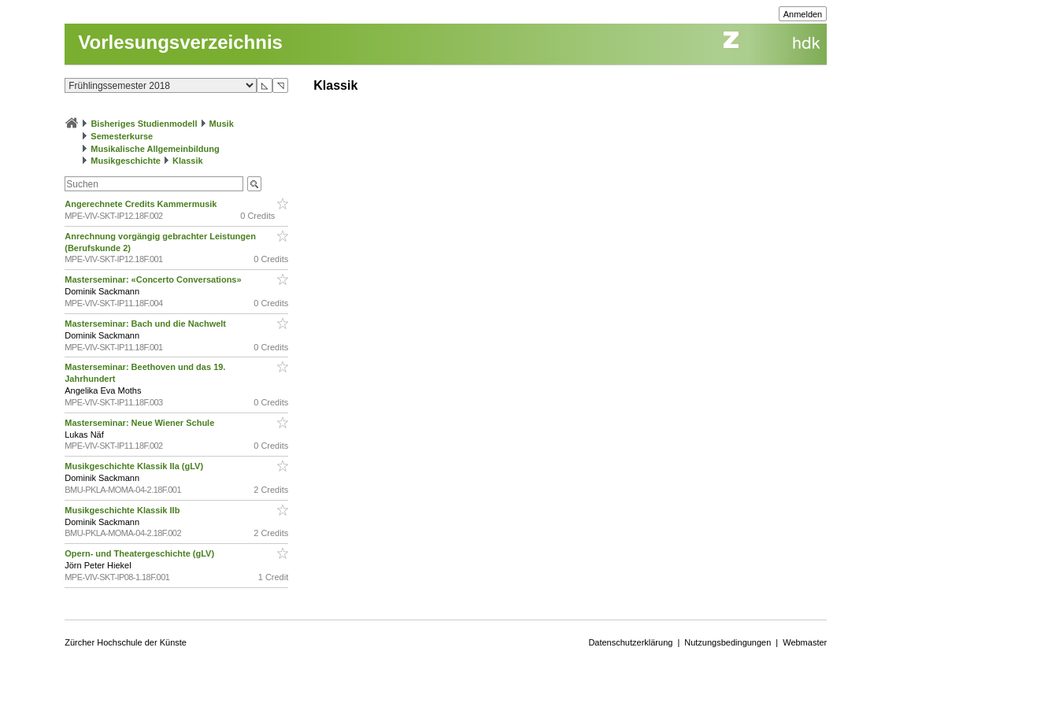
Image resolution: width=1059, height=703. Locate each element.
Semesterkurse (122, 136)
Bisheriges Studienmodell (144, 123)
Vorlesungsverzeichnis (180, 42)
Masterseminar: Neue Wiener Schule (141, 422)
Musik (221, 123)
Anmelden (803, 14)
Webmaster (805, 642)
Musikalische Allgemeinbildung (155, 149)
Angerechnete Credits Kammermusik (142, 204)
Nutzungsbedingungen (727, 642)
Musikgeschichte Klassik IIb (123, 510)
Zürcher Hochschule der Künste (126, 642)
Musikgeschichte (126, 160)
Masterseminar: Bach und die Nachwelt (146, 323)
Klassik (187, 160)
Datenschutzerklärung (630, 642)
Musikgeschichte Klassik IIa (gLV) (135, 466)
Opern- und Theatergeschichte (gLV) (141, 553)
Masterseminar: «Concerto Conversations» (154, 279)
